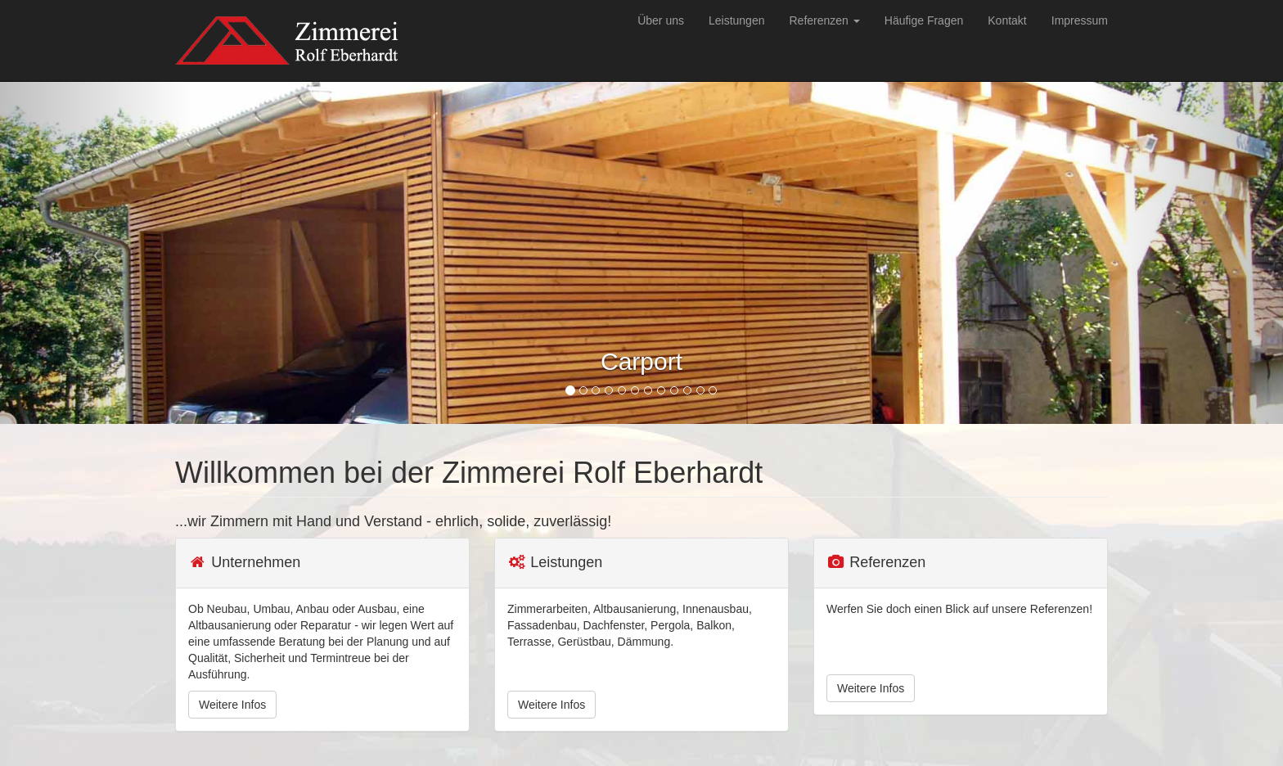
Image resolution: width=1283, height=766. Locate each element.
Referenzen (824, 20)
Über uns (660, 20)
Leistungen (737, 20)
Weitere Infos (232, 704)
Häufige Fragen (924, 20)
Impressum (1079, 20)
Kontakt (1007, 20)
